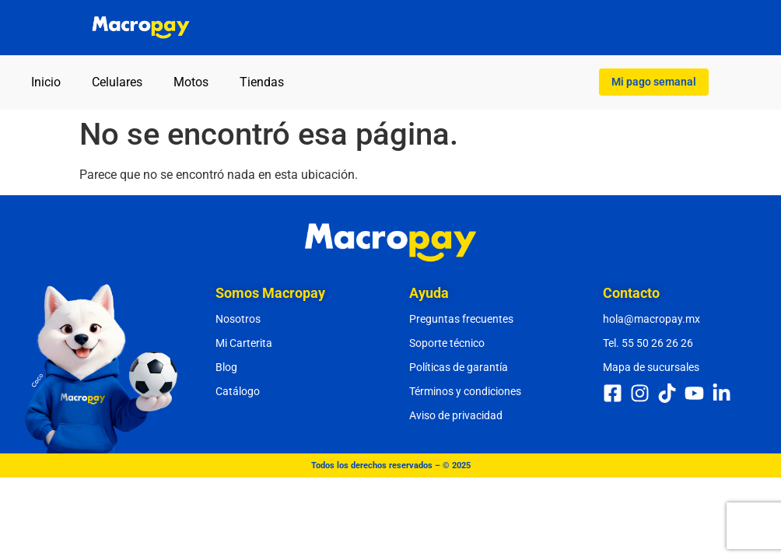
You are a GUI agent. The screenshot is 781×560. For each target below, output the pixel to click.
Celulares (117, 82)
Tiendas (262, 82)
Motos (190, 82)
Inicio (46, 82)
